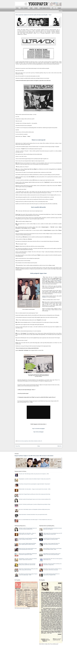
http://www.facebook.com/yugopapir (38, 428)
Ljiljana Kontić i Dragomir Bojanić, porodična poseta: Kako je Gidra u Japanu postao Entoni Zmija (34, 494)
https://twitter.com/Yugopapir (39, 431)
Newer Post (18, 446)
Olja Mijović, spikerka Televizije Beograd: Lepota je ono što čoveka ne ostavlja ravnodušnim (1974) (34, 499)
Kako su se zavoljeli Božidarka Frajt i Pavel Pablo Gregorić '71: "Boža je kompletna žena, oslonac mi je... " (36, 519)
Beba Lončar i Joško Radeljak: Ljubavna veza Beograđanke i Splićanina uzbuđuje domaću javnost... (34, 509)
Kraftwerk (59, 280)
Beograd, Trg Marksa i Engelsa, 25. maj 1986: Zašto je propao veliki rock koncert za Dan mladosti (34, 455)
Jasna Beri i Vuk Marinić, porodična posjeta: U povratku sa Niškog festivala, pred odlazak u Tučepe (34, 504)
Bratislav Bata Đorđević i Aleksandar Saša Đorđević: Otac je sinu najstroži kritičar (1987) (33, 514)
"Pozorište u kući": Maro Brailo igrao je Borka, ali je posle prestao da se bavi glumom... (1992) (34, 473)
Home (39, 446)
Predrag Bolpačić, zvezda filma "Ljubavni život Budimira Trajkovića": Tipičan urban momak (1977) (34, 478)
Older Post (59, 446)
